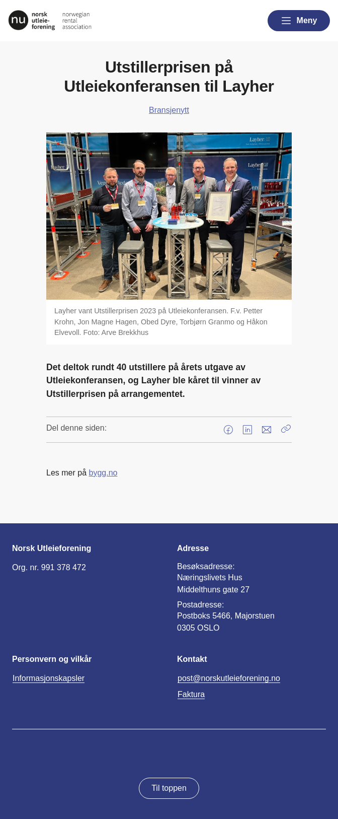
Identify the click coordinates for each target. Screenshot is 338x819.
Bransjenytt (169, 110)
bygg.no (103, 472)
